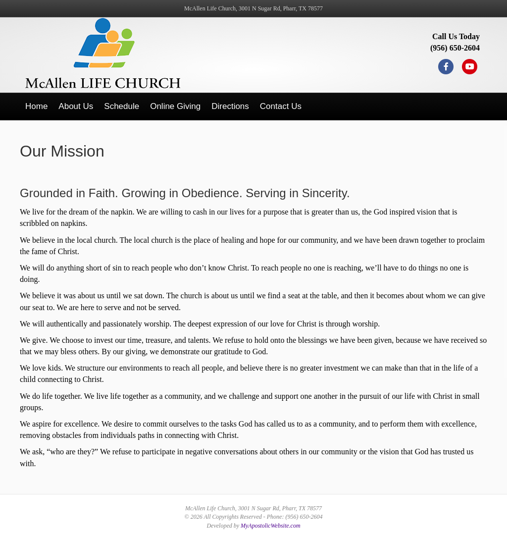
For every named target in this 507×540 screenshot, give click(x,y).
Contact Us (281, 106)
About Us (75, 106)
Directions (230, 106)
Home (36, 106)
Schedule (121, 106)
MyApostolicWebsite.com (271, 525)
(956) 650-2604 (455, 48)
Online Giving (175, 106)
